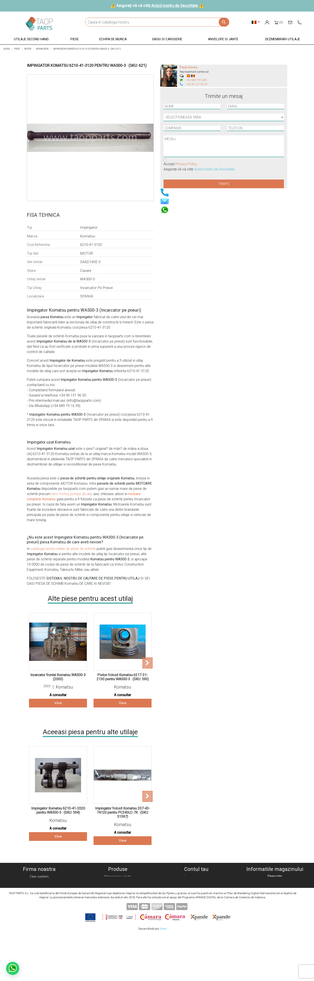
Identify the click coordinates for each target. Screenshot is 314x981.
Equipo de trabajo (117, 892)
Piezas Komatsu (117, 908)
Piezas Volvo (118, 913)
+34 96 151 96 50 (196, 84)
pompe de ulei (81, 494)
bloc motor (59, 494)
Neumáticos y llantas (118, 903)
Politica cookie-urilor (39, 882)
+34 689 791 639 (196, 80)
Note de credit (196, 887)
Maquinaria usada (117, 877)
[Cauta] (157, 22)
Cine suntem (39, 877)
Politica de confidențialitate (39, 887)
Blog (39, 913)
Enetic (163, 974)
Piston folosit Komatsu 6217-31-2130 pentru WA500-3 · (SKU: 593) (123, 677)
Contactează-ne (39, 908)
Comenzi (196, 882)
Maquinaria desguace (117, 882)
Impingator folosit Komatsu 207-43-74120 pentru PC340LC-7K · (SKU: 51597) (122, 812)
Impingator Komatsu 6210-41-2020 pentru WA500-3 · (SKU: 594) (58, 810)
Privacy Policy (186, 164)
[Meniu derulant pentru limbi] (256, 22)
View (58, 703)
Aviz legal (39, 892)
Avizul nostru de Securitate (174, 5)
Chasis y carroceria (118, 897)
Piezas (118, 887)
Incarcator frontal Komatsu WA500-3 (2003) (58, 677)
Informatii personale (196, 877)
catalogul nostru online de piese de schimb (63, 549)
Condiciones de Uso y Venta (39, 897)
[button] (31, 39)
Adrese (196, 892)
